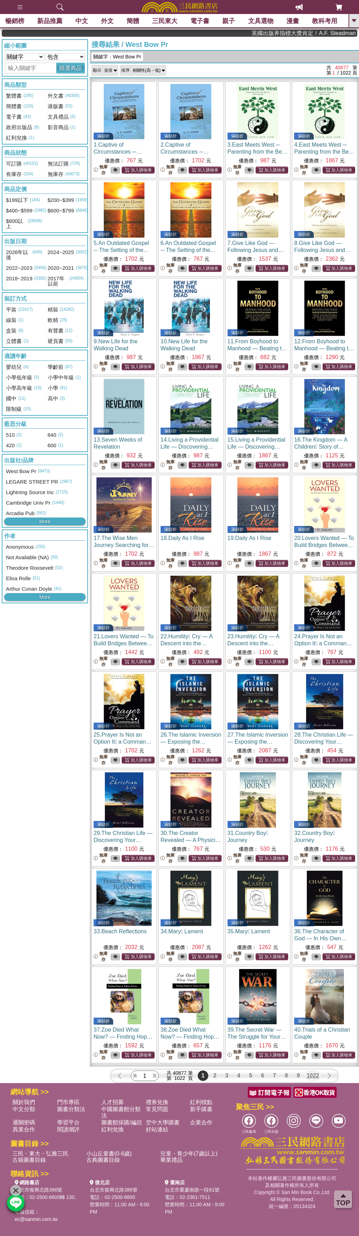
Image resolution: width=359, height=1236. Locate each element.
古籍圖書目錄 (29, 1160)
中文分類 (24, 1109)
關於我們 (24, 1102)
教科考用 (324, 20)
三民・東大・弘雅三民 (40, 1154)
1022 (313, 1076)
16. (323, 447)
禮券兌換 (157, 1102)
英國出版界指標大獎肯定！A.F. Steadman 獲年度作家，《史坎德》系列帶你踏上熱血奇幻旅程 (330, 33)
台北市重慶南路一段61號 (192, 1190)
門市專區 (68, 1102)
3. (258, 152)
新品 (49, 20)
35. (249, 931)
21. (124, 643)
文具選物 (260, 20)
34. (182, 931)
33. (120, 931)
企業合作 (201, 1122)
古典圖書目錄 (103, 1160)
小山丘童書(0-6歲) (109, 1154)
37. (123, 1037)
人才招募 (112, 1102)
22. (186, 643)
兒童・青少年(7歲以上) (189, 1154)
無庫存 (101, 169)
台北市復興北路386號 (38, 1190)
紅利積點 (201, 1102)
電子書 (200, 20)
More (44, 521)
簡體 (133, 20)
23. (253, 643)
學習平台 (68, 1122)
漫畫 (292, 20)
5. (121, 250)
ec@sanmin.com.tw (36, 1219)
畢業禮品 (171, 1160)
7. (256, 250)
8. (322, 250)
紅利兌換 (112, 1129)
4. (324, 152)
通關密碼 (24, 1122)
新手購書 (201, 1109)
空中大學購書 (163, 1122)
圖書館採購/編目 (121, 1122)
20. (324, 545)
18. (182, 538)
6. (188, 250)
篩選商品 (70, 68)
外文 (107, 20)
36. (320, 938)
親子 (229, 20)
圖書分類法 (71, 1109)
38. (190, 1037)
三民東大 (164, 20)
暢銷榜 (14, 20)
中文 (81, 20)
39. (257, 1037)
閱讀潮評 (68, 1129)
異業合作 (24, 1129)
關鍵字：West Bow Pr (117, 56)
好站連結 (157, 1129)
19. (249, 538)
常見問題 (157, 1109)
